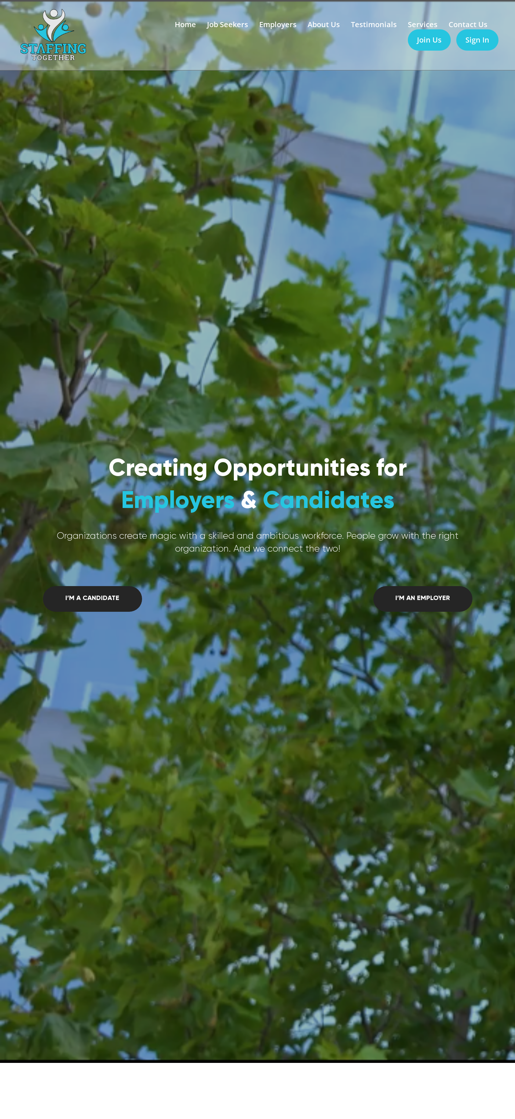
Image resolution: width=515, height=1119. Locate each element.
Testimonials (374, 24)
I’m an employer (422, 598)
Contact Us (468, 24)
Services (423, 24)
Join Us (429, 40)
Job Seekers (227, 24)
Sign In (477, 40)
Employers (278, 24)
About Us (324, 24)
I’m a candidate (92, 598)
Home (185, 24)
